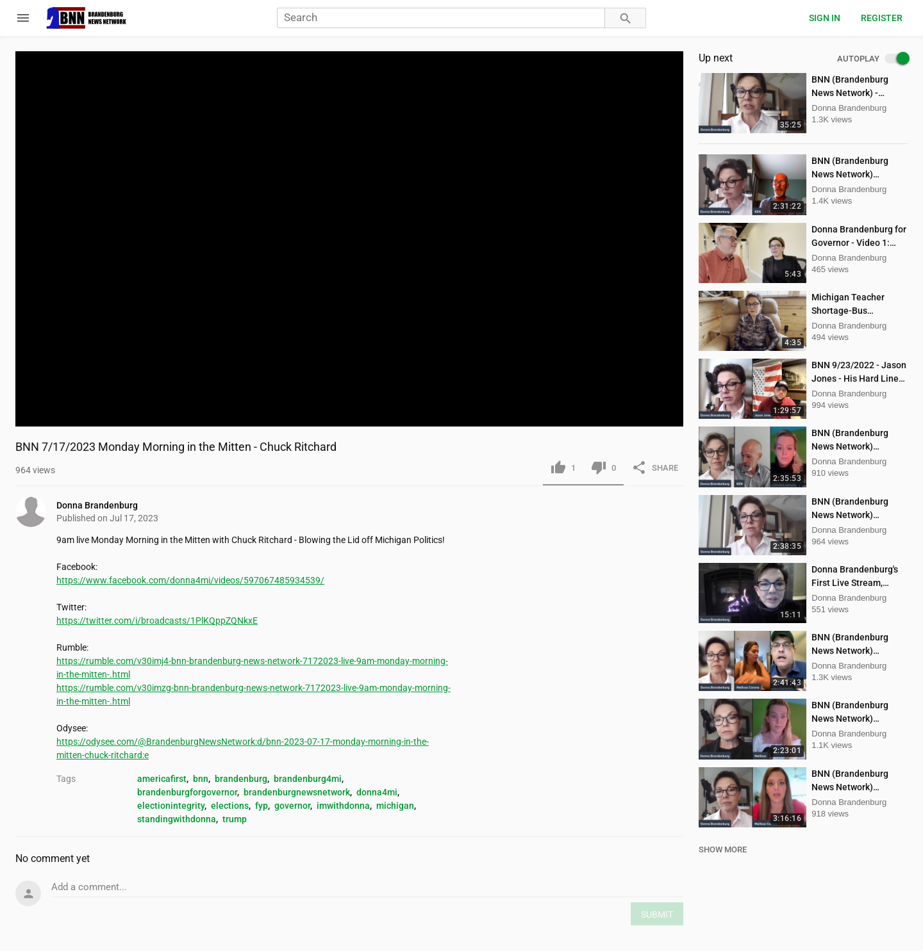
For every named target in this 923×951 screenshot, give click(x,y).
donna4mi (376, 792)
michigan (395, 806)
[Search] (441, 18)
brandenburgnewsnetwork (297, 792)
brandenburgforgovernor (187, 792)
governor (292, 806)
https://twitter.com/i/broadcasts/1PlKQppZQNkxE (157, 620)
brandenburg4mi (308, 779)
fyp (261, 806)
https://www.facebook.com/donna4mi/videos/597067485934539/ (190, 580)
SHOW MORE (723, 849)
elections (230, 806)
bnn (200, 779)
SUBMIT (657, 914)
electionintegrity (170, 806)
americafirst (162, 779)
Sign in (824, 18)
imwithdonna (343, 806)
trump (234, 819)
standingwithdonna (176, 819)
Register (881, 18)
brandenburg (241, 779)
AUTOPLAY (872, 58)
